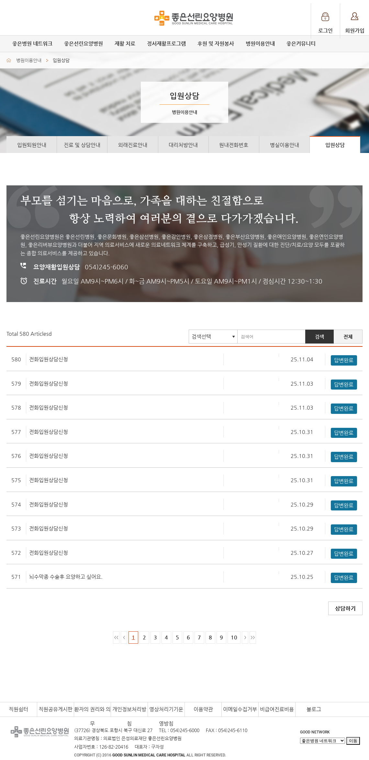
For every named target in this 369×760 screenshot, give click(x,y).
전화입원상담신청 (48, 359)
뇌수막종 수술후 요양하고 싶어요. (66, 577)
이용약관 (203, 709)
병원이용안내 (260, 44)
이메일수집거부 (240, 709)
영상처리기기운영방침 (166, 711)
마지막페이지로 (253, 637)
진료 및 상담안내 (82, 145)
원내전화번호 (233, 145)
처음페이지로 (116, 637)
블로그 (314, 709)
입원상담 (335, 145)
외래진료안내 (132, 145)
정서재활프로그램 (166, 44)
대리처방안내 (183, 145)
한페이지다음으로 (245, 637)
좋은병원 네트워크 (32, 44)
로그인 (325, 31)
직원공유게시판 (56, 709)
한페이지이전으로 (124, 637)
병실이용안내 (284, 145)
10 (234, 637)
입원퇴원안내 (31, 145)
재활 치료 (125, 44)
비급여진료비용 (277, 709)
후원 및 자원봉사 (215, 44)
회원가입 (354, 31)
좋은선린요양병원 (83, 44)
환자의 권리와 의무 (92, 711)
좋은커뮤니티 (301, 44)
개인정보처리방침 (129, 711)
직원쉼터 (18, 709)
